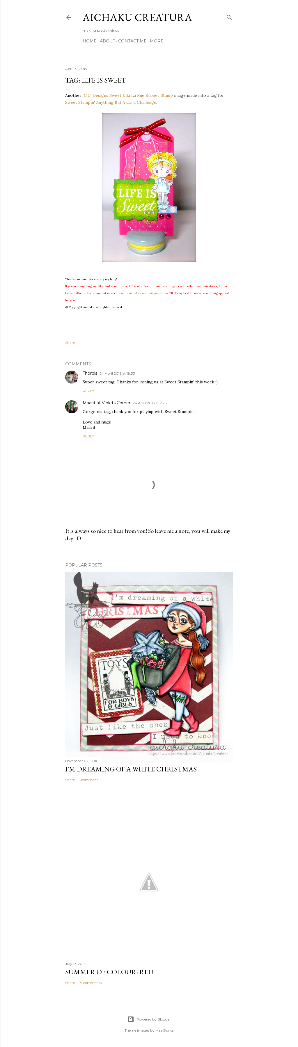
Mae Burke (164, 1030)
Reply (88, 391)
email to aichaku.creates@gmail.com (142, 293)
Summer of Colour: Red (109, 971)
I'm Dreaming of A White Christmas (131, 768)
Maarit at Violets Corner (106, 402)
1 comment (88, 780)
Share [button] (70, 342)
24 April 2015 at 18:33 (117, 373)
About (107, 41)
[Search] (229, 16)
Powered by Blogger (149, 1019)
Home (90, 41)
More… (158, 41)
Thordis (90, 373)
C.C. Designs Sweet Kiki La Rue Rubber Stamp (128, 95)
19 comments (90, 982)
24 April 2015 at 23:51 (150, 403)
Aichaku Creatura (137, 17)
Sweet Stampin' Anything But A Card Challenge (110, 102)
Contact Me (132, 41)
